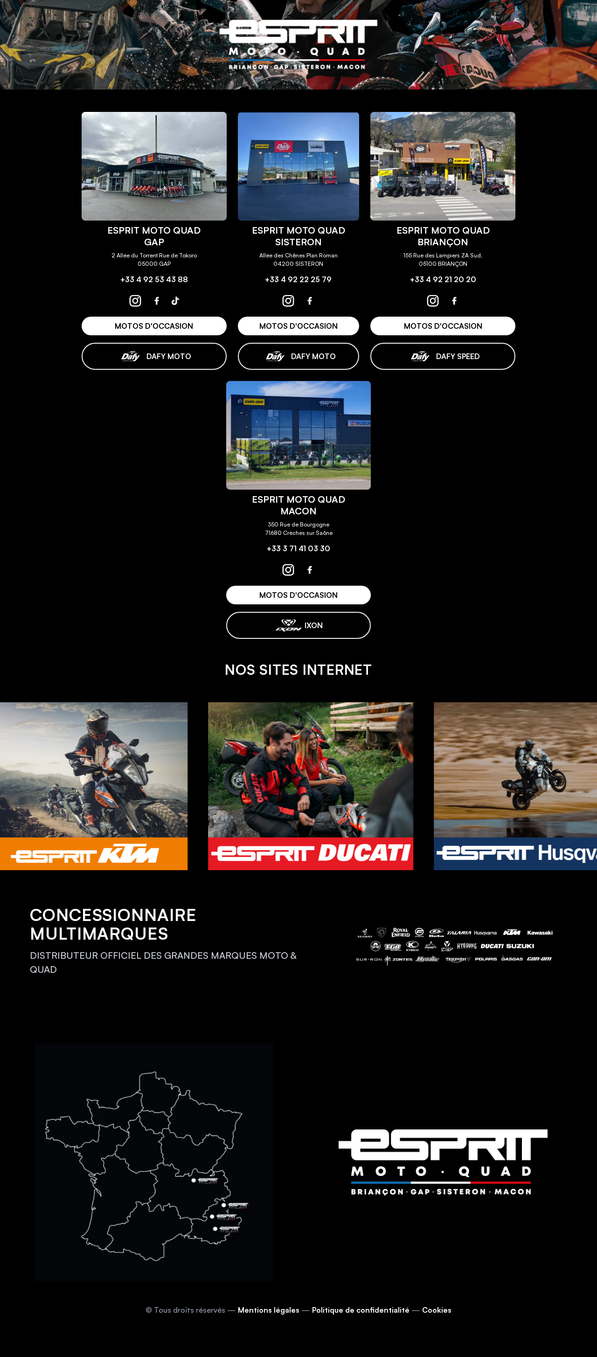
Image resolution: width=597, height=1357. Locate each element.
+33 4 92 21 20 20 (443, 279)
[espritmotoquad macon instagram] (288, 569)
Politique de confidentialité (361, 1310)
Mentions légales (268, 1310)
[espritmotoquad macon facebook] (309, 569)
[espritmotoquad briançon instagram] (432, 300)
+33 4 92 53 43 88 (154, 279)
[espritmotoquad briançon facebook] (454, 300)
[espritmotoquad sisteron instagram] (288, 300)
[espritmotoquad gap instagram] (135, 300)
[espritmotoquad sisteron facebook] (309, 300)
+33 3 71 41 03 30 (298, 548)
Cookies (436, 1310)
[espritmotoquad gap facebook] (156, 300)
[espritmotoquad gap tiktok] (175, 300)
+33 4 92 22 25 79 (298, 279)
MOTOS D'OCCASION (154, 326)
